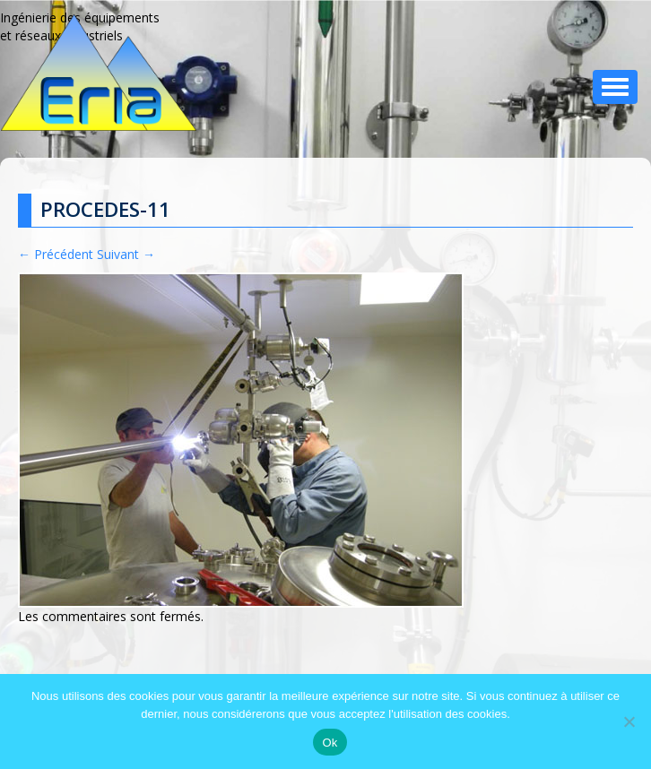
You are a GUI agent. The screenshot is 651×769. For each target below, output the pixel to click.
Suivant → (126, 254)
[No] (629, 721)
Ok (329, 742)
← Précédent (55, 254)
